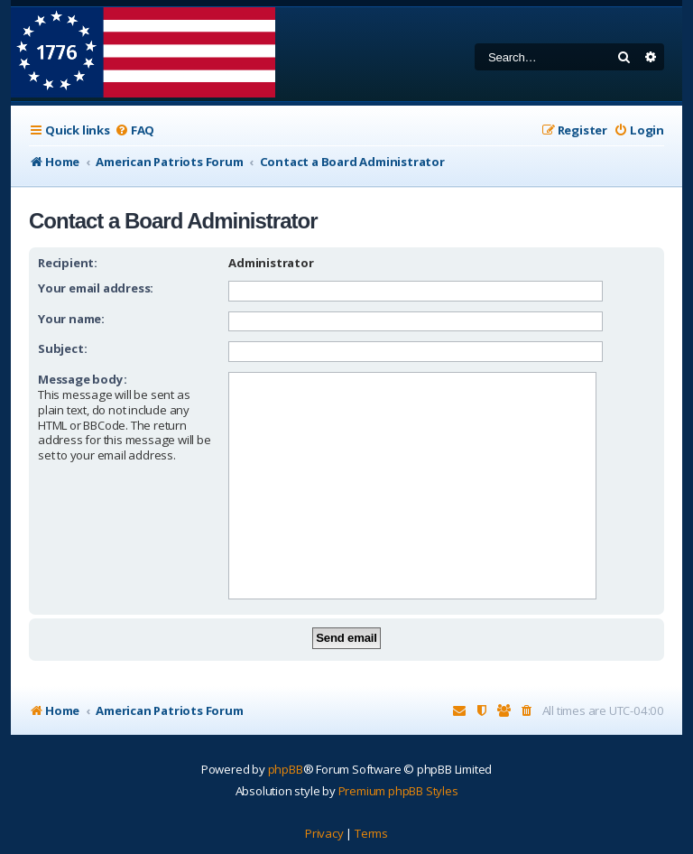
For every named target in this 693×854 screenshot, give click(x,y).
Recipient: (67, 263)
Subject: (62, 348)
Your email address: (95, 288)
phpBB (285, 769)
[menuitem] (134, 130)
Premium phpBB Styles (398, 791)
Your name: (71, 319)
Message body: (82, 379)
